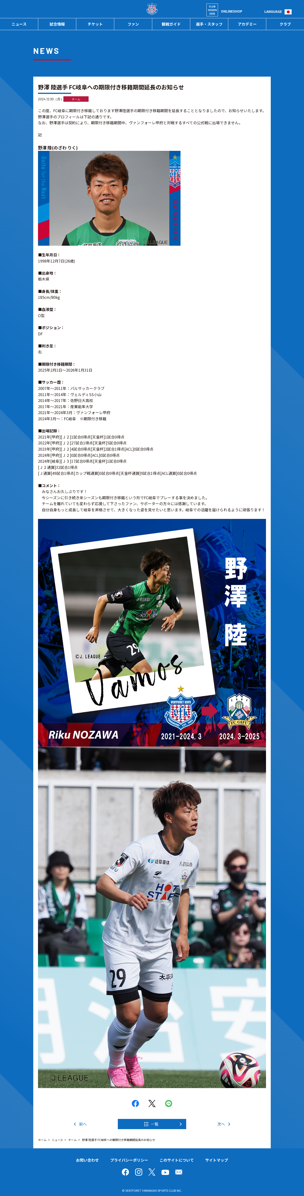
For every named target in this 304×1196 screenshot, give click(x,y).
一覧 (154, 1124)
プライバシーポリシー (129, 1160)
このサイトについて (177, 1160)
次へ (221, 1124)
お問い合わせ (87, 1160)
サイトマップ (216, 1160)
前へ (83, 1124)
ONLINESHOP (231, 11)
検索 (260, 11)
